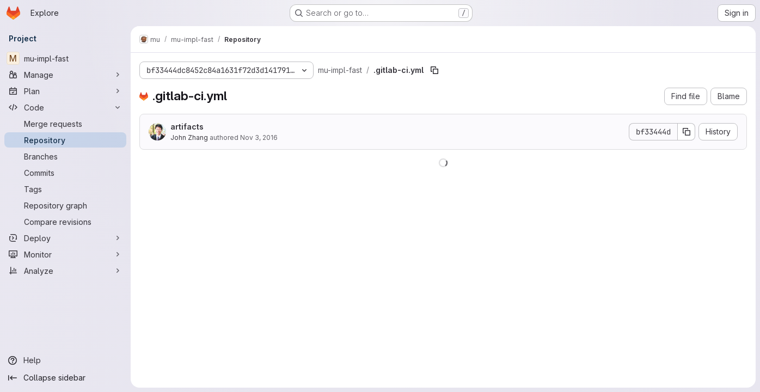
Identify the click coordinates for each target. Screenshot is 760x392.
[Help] (65, 360)
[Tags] (65, 189)
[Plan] (65, 91)
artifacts (187, 126)
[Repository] (65, 140)
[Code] (65, 107)
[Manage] (65, 74)
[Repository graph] (65, 205)
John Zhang (189, 137)
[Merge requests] (65, 123)
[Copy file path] (434, 70)
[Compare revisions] (65, 221)
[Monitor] (65, 254)
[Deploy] (65, 238)
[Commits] (65, 172)
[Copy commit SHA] (686, 131)
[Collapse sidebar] (65, 377)
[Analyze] (65, 270)
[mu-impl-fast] (65, 58)
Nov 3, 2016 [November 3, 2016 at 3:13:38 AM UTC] (259, 137)
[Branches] (65, 156)
